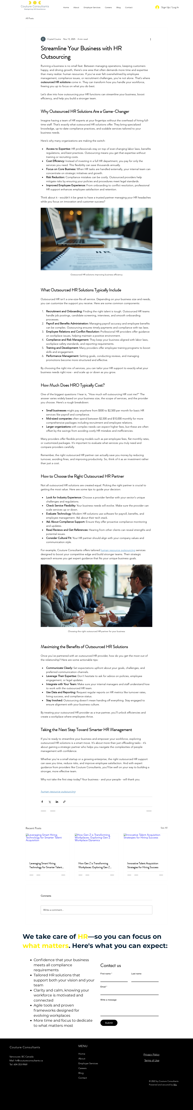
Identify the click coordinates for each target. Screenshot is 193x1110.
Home (81, 1053)
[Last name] (144, 979)
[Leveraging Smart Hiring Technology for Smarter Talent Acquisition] (47, 845)
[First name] (113, 979)
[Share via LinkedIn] (56, 801)
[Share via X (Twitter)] (49, 801)
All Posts (30, 18)
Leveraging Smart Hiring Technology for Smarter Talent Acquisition (45, 865)
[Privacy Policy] (151, 1054)
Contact (82, 1077)
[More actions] (150, 39)
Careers (82, 1068)
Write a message (108, 1000)
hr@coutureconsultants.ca (29, 1060)
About (81, 1058)
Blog (81, 1073)
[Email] (128, 992)
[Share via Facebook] (42, 801)
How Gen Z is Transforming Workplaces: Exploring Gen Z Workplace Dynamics (94, 865)
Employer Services (88, 1063)
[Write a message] (129, 1009)
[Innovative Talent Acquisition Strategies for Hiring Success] (145, 845)
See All (164, 827)
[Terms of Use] (151, 1060)
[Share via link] (64, 801)
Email (103, 986)
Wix (175, 1084)
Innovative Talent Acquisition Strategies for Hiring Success (142, 865)
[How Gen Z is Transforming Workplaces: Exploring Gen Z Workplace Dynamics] (96, 845)
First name (106, 973)
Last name (136, 973)
